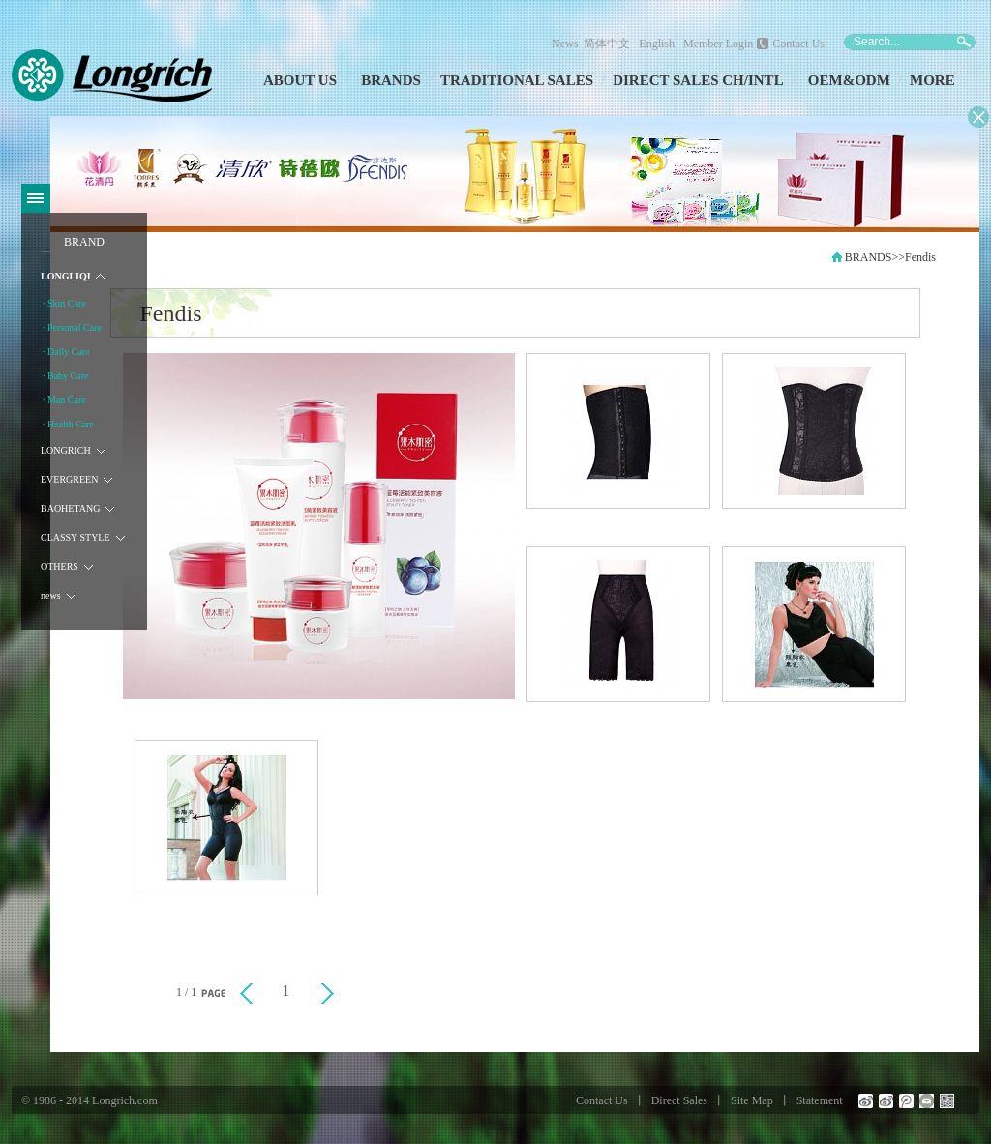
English (657, 43)
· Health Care (68, 424)
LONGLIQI (66, 276)
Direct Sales (679, 1100)
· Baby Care (66, 375)
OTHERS (59, 566)
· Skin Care (64, 303)
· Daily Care (66, 351)
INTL (766, 80)
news (51, 595)
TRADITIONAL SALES (516, 80)
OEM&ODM (849, 80)
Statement (819, 1100)
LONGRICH (66, 450)
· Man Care (64, 400)
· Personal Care (72, 327)
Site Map (752, 1100)
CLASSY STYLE (75, 537)
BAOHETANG (70, 508)
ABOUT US (300, 80)
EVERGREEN (69, 479)
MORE (932, 80)
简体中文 (610, 43)
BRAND (84, 242)
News (565, 43)
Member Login (718, 43)
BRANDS (391, 80)
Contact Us (798, 43)
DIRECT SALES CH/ (680, 80)
